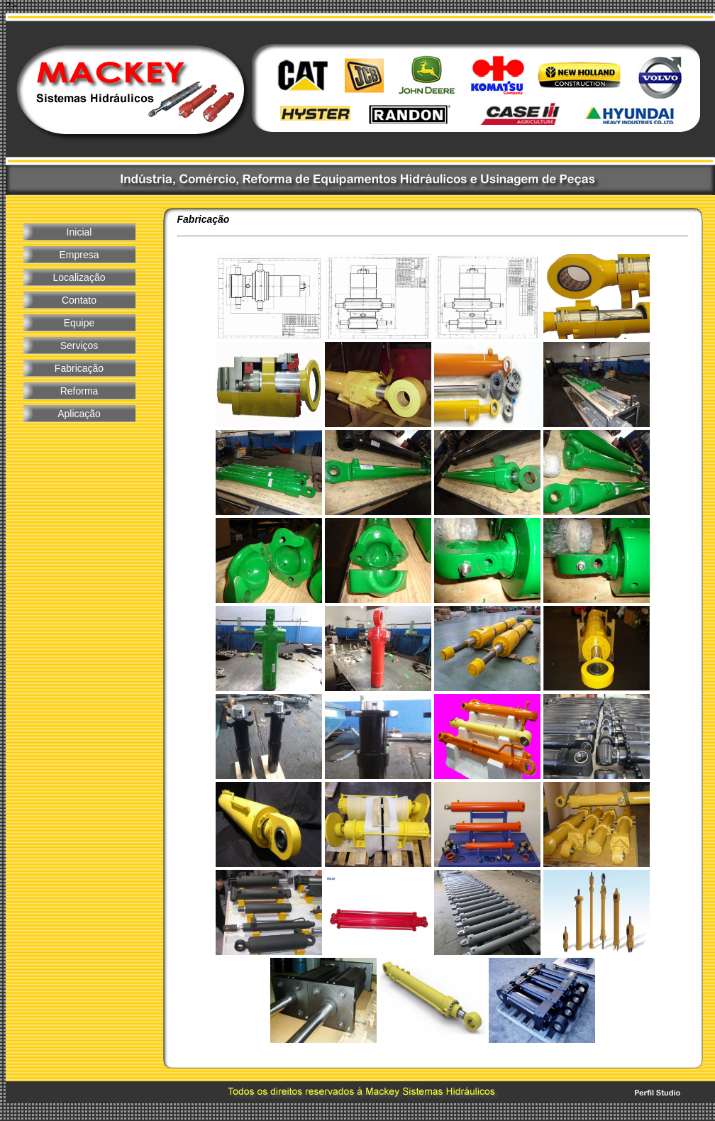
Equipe (79, 322)
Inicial (79, 232)
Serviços (79, 345)
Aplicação (79, 413)
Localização (79, 277)
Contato (79, 300)
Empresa (79, 254)
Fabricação (79, 368)
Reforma (79, 391)
